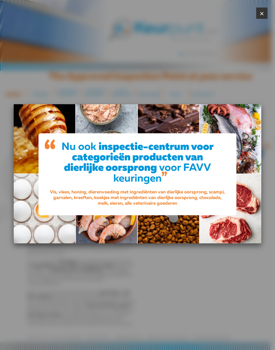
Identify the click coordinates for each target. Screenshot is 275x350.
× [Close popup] (262, 13)
